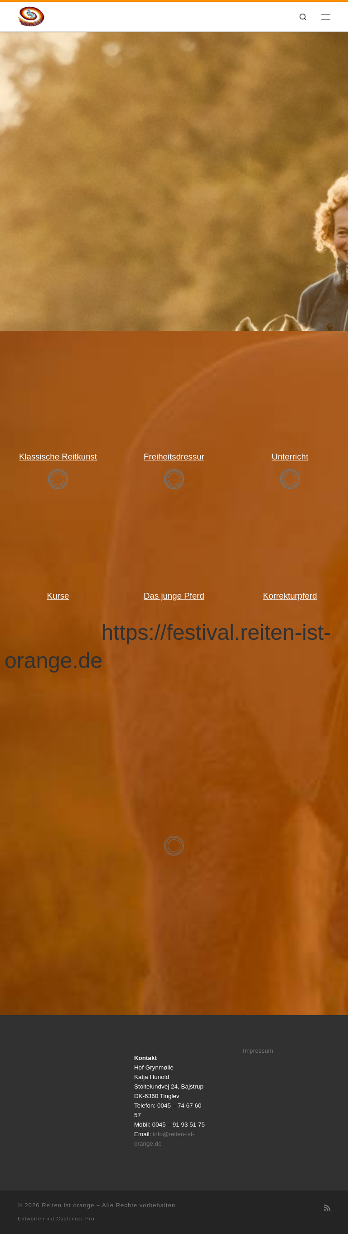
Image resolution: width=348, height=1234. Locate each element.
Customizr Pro (76, 1218)
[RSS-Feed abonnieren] (327, 1208)
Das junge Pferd (174, 595)
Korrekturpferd (290, 595)
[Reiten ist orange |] (31, 15)
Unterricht (290, 456)
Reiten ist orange (68, 1205)
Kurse (58, 595)
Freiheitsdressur (174, 456)
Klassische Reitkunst (58, 456)
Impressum (258, 1050)
